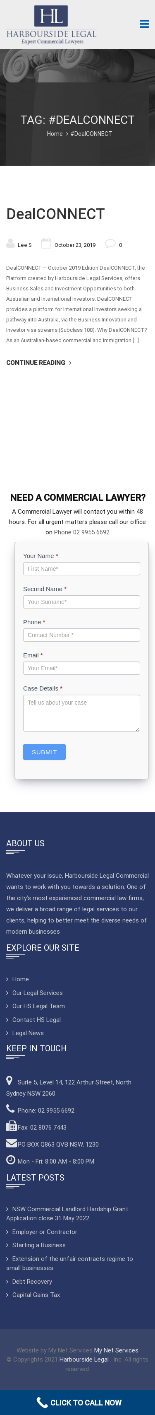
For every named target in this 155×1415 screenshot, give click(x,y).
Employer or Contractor (44, 1232)
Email (33, 655)
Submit (44, 752)
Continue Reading (36, 363)
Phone (34, 621)
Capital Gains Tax (36, 1295)
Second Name (45, 588)
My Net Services (116, 1350)
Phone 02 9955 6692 (82, 532)
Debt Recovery (32, 1281)
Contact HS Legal (36, 1020)
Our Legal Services (37, 993)
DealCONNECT (55, 214)
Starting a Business (39, 1245)
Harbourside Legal (85, 1359)
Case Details (42, 688)
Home (55, 133)
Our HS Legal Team (38, 1006)
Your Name (40, 555)
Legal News (28, 1033)
